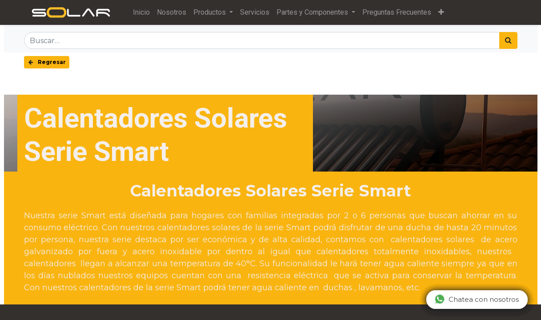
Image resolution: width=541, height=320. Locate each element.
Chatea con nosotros (476, 299)
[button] (441, 12)
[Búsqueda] (508, 40)
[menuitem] (141, 12)
